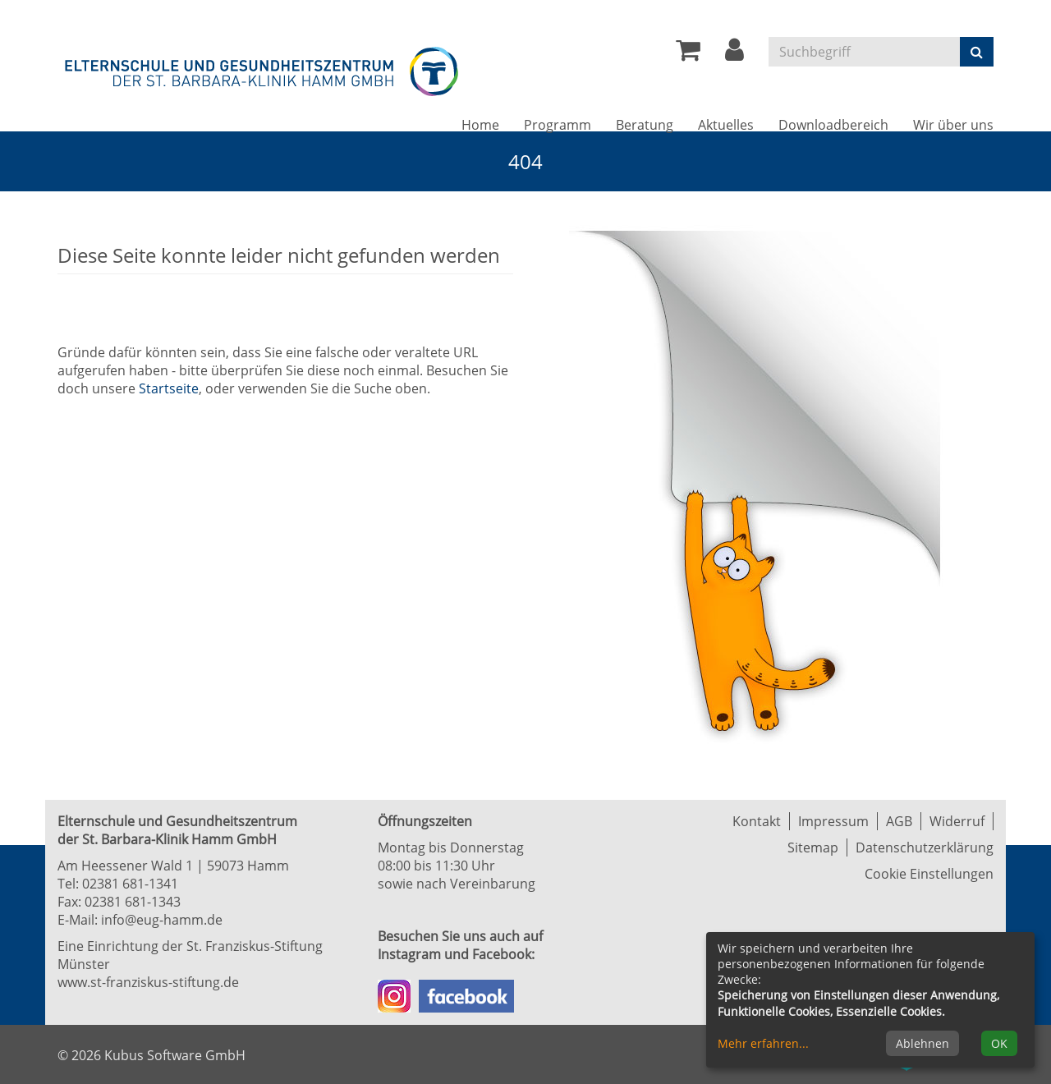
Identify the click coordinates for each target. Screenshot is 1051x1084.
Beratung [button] (644, 125)
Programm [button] (557, 125)
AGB (899, 821)
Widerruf (956, 821)
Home (480, 125)
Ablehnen (922, 1043)
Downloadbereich (833, 125)
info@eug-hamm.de (162, 920)
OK (999, 1043)
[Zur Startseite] (262, 68)
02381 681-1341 (130, 884)
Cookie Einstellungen (929, 874)
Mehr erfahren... (763, 1043)
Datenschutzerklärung (925, 847)
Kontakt (756, 821)
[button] (734, 54)
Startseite (169, 388)
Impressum (833, 821)
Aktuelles (726, 125)
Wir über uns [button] (953, 125)
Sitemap (812, 847)
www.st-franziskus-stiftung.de (148, 982)
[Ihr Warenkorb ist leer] (688, 54)
